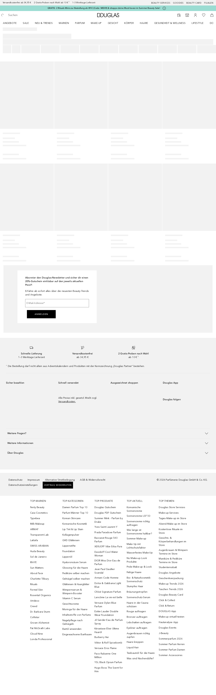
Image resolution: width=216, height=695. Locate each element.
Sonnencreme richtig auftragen (138, 523)
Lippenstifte (69, 545)
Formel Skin (36, 589)
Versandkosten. (67, 401)
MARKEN (64, 23)
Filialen (208, 3)
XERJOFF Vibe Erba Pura (108, 546)
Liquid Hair (133, 647)
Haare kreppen (135, 642)
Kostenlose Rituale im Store (171, 531)
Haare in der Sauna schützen (137, 604)
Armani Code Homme (106, 577)
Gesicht (113, 23)
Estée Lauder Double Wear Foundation (106, 613)
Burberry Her (101, 637)
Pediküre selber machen (75, 573)
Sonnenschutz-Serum (138, 597)
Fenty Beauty (37, 507)
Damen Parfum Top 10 (74, 507)
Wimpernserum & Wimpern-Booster (72, 591)
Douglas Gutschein (105, 507)
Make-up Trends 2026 (171, 583)
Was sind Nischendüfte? (140, 658)
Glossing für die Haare (75, 567)
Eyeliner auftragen (137, 627)
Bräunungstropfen (137, 591)
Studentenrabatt (168, 567)
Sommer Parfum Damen (172, 649)
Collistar (34, 617)
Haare (144, 23)
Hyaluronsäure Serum (74, 562)
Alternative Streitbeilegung (60, 479)
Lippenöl (67, 556)
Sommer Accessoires (170, 655)
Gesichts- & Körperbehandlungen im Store (172, 541)
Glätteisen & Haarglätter (75, 584)
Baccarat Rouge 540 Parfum (105, 539)
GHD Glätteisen (71, 540)
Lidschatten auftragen (139, 622)
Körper (129, 23)
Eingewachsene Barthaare (77, 634)
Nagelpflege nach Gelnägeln (72, 622)
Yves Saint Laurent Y (105, 526)
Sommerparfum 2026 (170, 638)
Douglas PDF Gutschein (107, 512)
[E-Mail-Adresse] (57, 303)
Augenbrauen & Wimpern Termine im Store (173, 552)
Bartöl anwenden (72, 628)
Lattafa (34, 540)
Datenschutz (15, 479)
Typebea (35, 518)
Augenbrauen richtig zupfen (138, 635)
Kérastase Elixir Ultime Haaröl (106, 630)
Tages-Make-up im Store (172, 518)
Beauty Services (160, 3)
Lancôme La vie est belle (108, 597)
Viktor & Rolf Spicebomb (108, 642)
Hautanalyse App (168, 622)
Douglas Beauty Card (171, 594)
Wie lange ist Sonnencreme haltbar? (139, 532)
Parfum (80, 23)
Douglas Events (167, 627)
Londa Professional (41, 639)
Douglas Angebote (169, 572)
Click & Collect (167, 600)
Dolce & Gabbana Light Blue (107, 585)
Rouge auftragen (136, 611)
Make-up (96, 23)
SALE (26, 23)
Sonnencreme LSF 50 (138, 515)
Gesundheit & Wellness (170, 23)
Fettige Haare (134, 572)
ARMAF (34, 529)
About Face (36, 573)
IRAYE (33, 562)
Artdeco (34, 600)
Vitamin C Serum (71, 598)
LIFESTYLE (198, 23)
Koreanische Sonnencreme (134, 509)
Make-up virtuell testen (171, 616)
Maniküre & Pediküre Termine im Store (170, 560)
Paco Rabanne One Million (105, 655)
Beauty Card (194, 3)
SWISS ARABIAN (39, 545)
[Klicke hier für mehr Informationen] (164, 8)
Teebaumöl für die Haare (141, 653)
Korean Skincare (71, 518)
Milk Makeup (37, 523)
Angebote (10, 23)
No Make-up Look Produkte (137, 560)
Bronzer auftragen (137, 616)
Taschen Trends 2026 (171, 589)
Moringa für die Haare (74, 609)
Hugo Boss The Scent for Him (108, 669)
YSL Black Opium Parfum (108, 662)
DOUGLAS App (167, 611)
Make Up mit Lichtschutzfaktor (136, 546)
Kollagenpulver (70, 534)
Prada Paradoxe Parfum (107, 532)
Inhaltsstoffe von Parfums (76, 614)
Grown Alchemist (39, 622)
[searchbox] (32, 15)
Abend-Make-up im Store (173, 523)
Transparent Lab (39, 534)
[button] (108, 433)
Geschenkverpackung (171, 578)
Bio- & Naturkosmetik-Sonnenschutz (139, 579)
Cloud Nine (36, 633)
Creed (33, 606)
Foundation (68, 551)
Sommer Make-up (136, 538)
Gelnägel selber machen (76, 578)
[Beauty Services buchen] (179, 15)
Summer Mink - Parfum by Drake (108, 520)
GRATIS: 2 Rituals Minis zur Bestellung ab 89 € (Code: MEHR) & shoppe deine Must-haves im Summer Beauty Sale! (104, 8)
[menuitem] (12, 23)
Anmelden (41, 314)
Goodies (178, 3)
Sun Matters (37, 567)
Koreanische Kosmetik (74, 523)
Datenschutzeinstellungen (23, 485)
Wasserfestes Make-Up (140, 552)
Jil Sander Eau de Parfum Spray (108, 622)
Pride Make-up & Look (139, 566)
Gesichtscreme (70, 603)
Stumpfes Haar (135, 586)
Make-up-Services (169, 512)
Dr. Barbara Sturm (40, 611)
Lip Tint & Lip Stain (72, 529)
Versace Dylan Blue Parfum (105, 604)
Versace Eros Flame (105, 648)
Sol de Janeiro (38, 556)
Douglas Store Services (172, 507)
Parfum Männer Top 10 (75, 512)
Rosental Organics (40, 595)
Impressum (34, 479)
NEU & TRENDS (44, 23)
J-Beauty (164, 633)
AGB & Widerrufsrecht (92, 479)
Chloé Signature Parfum (107, 591)
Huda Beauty (37, 551)
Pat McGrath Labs (40, 628)
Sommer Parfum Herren (172, 644)
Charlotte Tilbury (39, 578)
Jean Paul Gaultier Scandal (104, 571)
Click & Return (167, 605)
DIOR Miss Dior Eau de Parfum (107, 562)
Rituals (33, 584)
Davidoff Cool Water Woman (106, 554)
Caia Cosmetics (39, 512)
